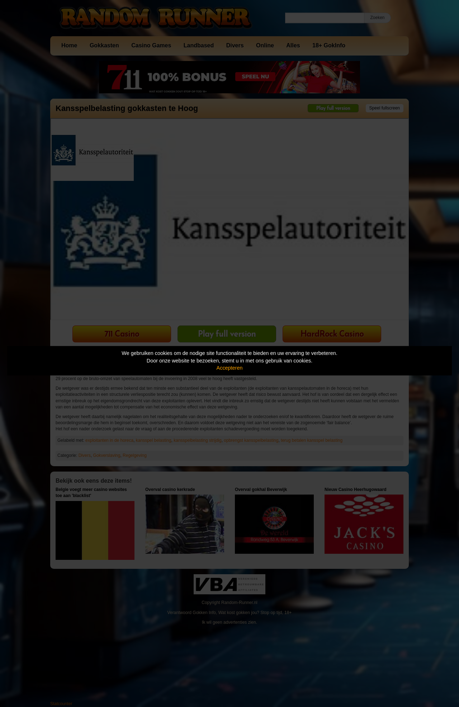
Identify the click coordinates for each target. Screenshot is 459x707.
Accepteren (230, 368)
